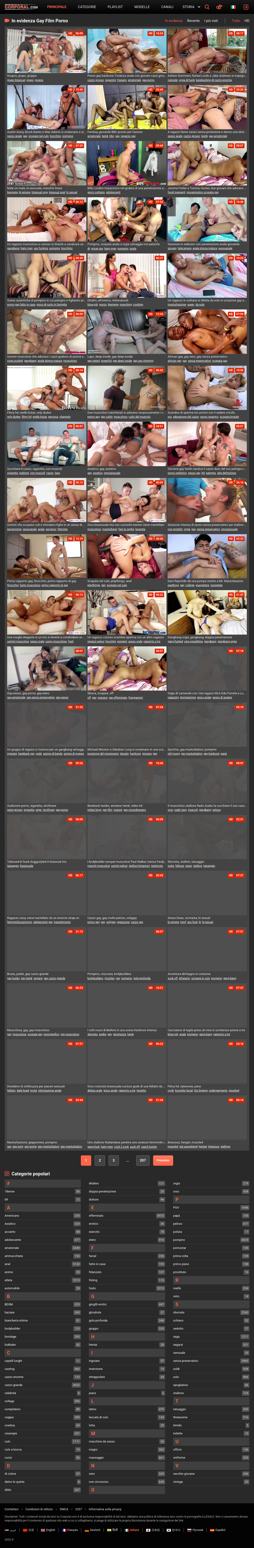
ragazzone (123, 922)
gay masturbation (191, 753)
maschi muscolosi (99, 866)
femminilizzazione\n (19, 922)
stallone (24, 473)
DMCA (64, 1509)
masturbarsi (109, 529)
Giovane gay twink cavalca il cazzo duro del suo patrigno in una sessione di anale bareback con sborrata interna (207, 469)
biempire (12, 192)
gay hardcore (212, 753)
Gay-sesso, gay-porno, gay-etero (28, 693)
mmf (183, 922)
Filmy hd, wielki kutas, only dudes (29, 412)
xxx (170, 416)
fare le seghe (126, 529)
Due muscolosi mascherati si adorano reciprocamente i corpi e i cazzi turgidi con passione (127, 412)
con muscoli (37, 473)
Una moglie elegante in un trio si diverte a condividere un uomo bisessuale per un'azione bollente (46, 637)
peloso (216, 810)
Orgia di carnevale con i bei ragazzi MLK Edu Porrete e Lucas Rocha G (207, 693)
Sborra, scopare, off (101, 693)
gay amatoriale (218, 136)
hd (203, 473)
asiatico (98, 473)
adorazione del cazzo (186, 416)
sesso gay (194, 473)
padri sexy (180, 810)
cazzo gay (137, 922)
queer (190, 304)
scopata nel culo (117, 585)
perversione (14, 529)
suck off (173, 978)
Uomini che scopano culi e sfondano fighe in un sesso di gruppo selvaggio (46, 525)
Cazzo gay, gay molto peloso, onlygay (112, 918)
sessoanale (225, 248)
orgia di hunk (187, 80)
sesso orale (37, 641)
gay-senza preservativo (41, 697)
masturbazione (177, 304)
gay (25, 136)
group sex (97, 248)
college (190, 585)
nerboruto (157, 866)
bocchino (55, 136)
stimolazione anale (50, 1090)
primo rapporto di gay (55, 585)
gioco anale (204, 697)
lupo (57, 473)
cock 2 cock (121, 1146)
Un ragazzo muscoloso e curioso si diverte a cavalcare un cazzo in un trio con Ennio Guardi (46, 244)
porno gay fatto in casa (21, 304)
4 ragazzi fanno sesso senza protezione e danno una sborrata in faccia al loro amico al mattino (207, 132)
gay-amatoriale (16, 697)
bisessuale (26, 866)
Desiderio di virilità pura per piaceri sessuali (36, 1086)
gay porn (18, 1146)
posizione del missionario (103, 753)
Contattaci (11, 1509)
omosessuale (112, 473)
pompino (67, 136)
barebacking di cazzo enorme (214, 80)
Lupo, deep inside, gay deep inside (110, 356)
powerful (106, 360)
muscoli (193, 810)
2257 (78, 1509)
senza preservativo (199, 360)
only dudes (14, 416)
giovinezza (119, 1034)
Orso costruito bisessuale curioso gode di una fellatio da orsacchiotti (127, 1086)
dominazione (188, 697)
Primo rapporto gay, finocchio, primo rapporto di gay (41, 581)
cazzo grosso (96, 80)
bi (200, 922)
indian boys (95, 810)
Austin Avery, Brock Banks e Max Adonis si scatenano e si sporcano (46, 132)
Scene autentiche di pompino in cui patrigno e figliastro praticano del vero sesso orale (46, 300)
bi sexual (71, 192)
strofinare (48, 810)
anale (133, 248)
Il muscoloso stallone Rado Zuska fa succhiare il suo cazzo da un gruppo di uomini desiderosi (207, 805)
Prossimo (163, 1160)
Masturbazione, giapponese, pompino (32, 1142)
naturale (173, 80)
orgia (187, 529)
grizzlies (109, 978)
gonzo (103, 304)
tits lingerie (201, 1090)
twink (105, 136)
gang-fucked (175, 641)
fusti (71, 641)
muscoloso (70, 360)
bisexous (213, 1146)
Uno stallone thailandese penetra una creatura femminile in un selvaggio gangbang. (127, 1142)
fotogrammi (135, 697)
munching (126, 304)
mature (118, 810)
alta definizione (226, 473)
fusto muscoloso (30, 585)
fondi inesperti (176, 192)
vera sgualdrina (193, 641)
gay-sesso (62, 697)
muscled (173, 1146)
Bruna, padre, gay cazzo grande (27, 974)
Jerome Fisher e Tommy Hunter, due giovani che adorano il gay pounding (207, 188)
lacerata (140, 529)
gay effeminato (118, 697)
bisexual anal (57, 192)
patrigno (211, 473)
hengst (203, 1146)
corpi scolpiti (15, 360)
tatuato (124, 753)
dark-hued (23, 1090)
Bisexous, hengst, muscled (185, 1142)
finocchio (13, 585)
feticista (63, 529)
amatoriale (134, 80)
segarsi (37, 978)
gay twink (26, 978)
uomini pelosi (119, 866)
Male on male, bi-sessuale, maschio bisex (34, 188)
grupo (29, 80)
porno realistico (177, 473)
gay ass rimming (143, 360)
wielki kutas (40, 416)
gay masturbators (48, 1146)
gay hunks (13, 978)
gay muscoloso (69, 1034)
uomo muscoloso (56, 641)
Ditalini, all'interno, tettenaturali (108, 300)
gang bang (229, 978)
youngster (216, 585)
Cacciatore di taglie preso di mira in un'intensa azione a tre (206, 1030)
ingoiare (12, 753)
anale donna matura (205, 248)
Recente (193, 21)
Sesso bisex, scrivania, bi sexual (189, 918)
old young (174, 753)
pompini (122, 641)
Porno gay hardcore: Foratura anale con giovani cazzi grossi (127, 75)
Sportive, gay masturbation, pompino (192, 749)
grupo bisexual (16, 80)
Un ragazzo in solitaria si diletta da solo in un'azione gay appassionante (207, 300)
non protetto (175, 529)
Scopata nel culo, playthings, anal (110, 581)
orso (170, 810)
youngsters (202, 585)
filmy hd (27, 416)
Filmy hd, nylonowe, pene (184, 1086)
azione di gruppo (74, 753)
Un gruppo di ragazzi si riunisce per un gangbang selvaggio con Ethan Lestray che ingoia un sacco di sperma (46, 749)
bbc (111, 136)
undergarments (218, 1090)
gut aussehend (188, 1146)
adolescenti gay (43, 922)
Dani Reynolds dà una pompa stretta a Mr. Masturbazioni (205, 581)
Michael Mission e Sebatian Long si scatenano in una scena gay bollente (127, 749)
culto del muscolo (140, 416)
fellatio (11, 1090)
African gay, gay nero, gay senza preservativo (197, 356)
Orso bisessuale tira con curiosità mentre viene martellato (126, 525)
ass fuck (192, 922)
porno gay (94, 416)
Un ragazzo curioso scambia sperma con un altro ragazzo (126, 637)
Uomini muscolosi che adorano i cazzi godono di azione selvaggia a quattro (46, 356)
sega (39, 810)
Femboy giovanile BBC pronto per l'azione (115, 132)
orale (39, 753)
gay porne (30, 1146)
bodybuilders (95, 978)
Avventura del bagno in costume (189, 974)
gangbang (13, 248)
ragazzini (110, 80)
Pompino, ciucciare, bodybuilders (109, 974)
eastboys (173, 585)
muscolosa (19, 1034)
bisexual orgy (40, 192)
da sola (199, 304)
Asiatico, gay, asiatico (102, 469)
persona (53, 416)
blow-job (93, 304)
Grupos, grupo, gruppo (22, 75)
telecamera (185, 248)
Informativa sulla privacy (105, 1509)
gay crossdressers (135, 810)
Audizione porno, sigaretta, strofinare (31, 805)
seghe (102, 1034)
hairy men (27, 248)
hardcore (135, 753)
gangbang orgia (227, 641)
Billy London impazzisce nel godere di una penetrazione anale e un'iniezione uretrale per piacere (127, 188)
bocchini (111, 641)
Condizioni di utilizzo (39, 1509)
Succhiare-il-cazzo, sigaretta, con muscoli (34, 469)
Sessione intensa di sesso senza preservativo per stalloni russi (207, 525)
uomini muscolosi (18, 641)
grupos (39, 80)
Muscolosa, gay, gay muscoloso (28, 1030)
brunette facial (184, 1090)
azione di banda (52, 753)
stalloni (197, 866)
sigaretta (12, 473)
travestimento (62, 922)
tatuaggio (13, 866)
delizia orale (95, 1090)
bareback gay (26, 753)
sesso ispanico (209, 416)
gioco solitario (96, 192)
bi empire (25, 192)
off (89, 697)
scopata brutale (229, 416)
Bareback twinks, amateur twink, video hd (115, 805)
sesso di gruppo (222, 697)
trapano (122, 80)
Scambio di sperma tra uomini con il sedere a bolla (201, 412)
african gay (174, 360)
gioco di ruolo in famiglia (51, 304)
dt (89, 248)
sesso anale (14, 136)
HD (247, 21)
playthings (94, 585)
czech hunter (149, 1146)
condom (138, 304)
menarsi (103, 697)
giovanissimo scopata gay (203, 192)
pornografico (51, 1034)
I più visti (211, 21)
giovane (147, 753)
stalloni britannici (139, 866)
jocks (171, 866)
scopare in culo (200, 978)
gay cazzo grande (54, 978)
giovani (172, 248)
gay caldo (107, 416)
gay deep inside (122, 360)
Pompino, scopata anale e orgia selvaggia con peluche (124, 244)
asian (188, 866)
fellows (179, 866)
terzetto (141, 1090)
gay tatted (94, 360)
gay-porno (148, 80)
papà (224, 753)
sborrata (93, 1034)
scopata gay (219, 360)
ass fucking (41, 248)
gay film (107, 810)
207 (143, 1160)
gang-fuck (94, 1146)
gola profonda (141, 978)
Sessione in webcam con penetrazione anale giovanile (203, 244)
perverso (51, 529)
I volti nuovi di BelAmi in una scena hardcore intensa (122, 1030)
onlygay (111, 922)
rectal (33, 1090)
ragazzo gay (128, 136)
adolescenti (113, 192)
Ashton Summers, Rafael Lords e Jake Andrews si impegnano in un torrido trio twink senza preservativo (207, 75)
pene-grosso (14, 810)
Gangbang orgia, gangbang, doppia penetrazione (200, 637)
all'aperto (184, 978)
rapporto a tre (152, 641)
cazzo (49, 473)
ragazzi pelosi (96, 641)
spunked (234, 1090)
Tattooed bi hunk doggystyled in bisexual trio (37, 861)
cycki (171, 1090)
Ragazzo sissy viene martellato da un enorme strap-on (43, 918)
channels (64, 416)
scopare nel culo (39, 136)
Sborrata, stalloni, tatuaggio (186, 861)
